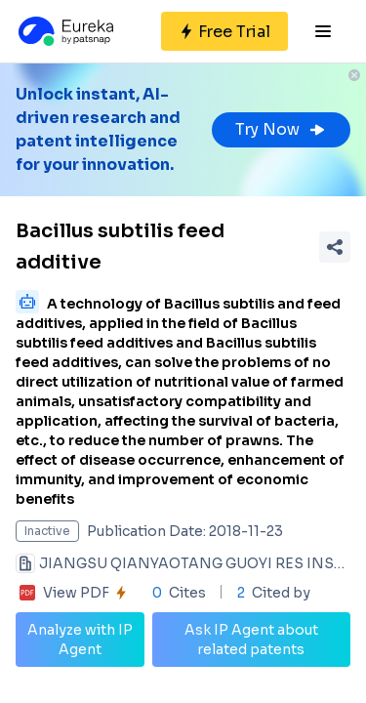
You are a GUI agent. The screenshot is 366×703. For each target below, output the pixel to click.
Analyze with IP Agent (80, 639)
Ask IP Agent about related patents (251, 639)
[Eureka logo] (64, 31)
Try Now (281, 129)
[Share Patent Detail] (334, 247)
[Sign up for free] (224, 31)
